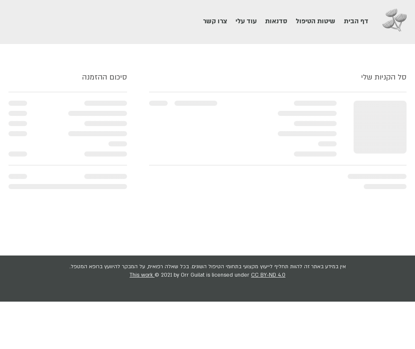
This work (142, 275)
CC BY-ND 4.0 (268, 275)
